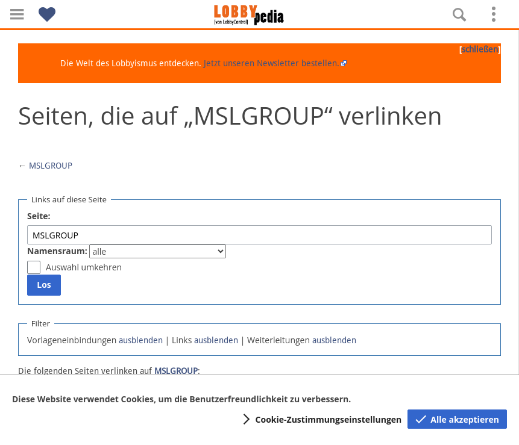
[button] (17, 14)
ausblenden (141, 340)
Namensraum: (57, 251)
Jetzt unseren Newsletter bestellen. (271, 63)
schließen (480, 49)
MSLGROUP (50, 165)
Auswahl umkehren (84, 267)
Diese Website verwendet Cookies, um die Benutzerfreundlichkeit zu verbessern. (181, 399)
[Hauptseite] (260, 15)
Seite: (39, 216)
